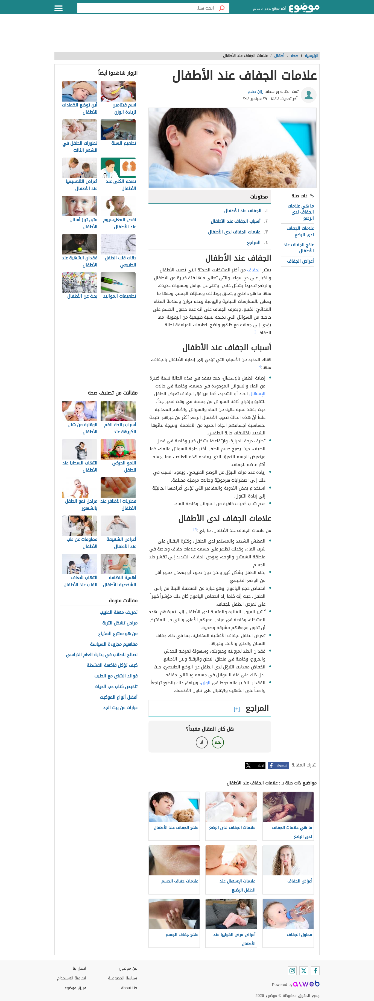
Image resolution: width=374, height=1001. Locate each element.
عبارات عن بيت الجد (120, 708)
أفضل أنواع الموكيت (119, 697)
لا (201, 742)
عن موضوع (128, 968)
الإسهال (257, 393)
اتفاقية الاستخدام (71, 978)
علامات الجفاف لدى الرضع (300, 231)
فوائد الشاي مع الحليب (116, 676)
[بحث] (221, 8)
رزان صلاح (256, 91)
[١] (255, 331)
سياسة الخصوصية (122, 978)
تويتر (261, 765)
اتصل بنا (79, 968)
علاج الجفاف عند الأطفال (299, 248)
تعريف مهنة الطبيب (119, 613)
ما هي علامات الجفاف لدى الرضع (301, 212)
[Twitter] (303, 970)
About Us (129, 988)
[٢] (259, 366)
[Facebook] (315, 970)
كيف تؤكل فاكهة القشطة (112, 666)
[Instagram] (292, 970)
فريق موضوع (75, 988)
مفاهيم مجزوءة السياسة (114, 644)
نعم (217, 742)
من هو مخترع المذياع (118, 634)
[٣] (195, 529)
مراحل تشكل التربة (120, 623)
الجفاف (254, 270)
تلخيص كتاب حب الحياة (116, 687)
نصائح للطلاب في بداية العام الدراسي (102, 655)
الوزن (206, 683)
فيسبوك (282, 765)
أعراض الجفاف (300, 261)
